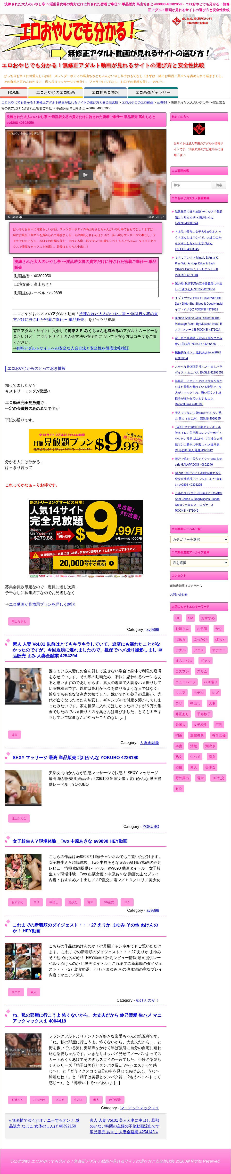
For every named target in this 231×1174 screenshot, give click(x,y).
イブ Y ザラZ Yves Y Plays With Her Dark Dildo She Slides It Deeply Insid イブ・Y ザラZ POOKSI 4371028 (199, 303)
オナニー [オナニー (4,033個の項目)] (219, 650)
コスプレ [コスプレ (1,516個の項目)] (182, 671)
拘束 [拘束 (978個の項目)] (178, 735)
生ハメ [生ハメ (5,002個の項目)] (195, 757)
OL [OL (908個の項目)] (177, 618)
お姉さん (17, 1100)
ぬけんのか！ (147, 1000)
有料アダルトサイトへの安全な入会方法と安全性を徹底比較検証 (72, 348)
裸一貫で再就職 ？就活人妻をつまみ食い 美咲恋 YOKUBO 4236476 (198, 341)
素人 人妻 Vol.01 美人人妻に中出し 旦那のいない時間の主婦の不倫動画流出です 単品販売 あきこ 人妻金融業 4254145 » (125, 1126)
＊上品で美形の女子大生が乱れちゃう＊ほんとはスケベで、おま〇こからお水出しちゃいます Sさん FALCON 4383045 (198, 240)
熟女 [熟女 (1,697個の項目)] (178, 757)
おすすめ (17, 902)
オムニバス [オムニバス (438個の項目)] (183, 661)
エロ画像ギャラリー (152, 92)
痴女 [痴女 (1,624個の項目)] (212, 757)
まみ (14, 734)
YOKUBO (151, 827)
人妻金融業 (149, 743)
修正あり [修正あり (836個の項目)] (182, 714)
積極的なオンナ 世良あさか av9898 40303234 (198, 355)
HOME (14, 92)
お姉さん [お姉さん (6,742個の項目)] (182, 629)
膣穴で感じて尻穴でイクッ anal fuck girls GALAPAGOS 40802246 (198, 461)
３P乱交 (108, 902)
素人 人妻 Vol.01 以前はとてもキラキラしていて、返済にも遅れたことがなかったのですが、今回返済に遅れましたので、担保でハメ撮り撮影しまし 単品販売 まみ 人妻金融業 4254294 (87, 650)
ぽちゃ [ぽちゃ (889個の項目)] (220, 639)
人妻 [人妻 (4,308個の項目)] (212, 703)
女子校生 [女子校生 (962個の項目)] (200, 725)
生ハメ (78, 1100)
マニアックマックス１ (139, 1108)
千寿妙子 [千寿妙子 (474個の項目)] (204, 714)
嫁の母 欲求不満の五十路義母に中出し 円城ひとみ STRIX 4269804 (198, 286)
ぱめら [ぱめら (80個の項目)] (180, 639)
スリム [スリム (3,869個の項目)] (202, 671)
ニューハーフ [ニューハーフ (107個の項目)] (185, 682)
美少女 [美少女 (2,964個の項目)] (210, 767)
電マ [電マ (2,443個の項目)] (200, 778)
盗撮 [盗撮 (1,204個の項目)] (178, 767)
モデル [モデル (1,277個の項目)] (199, 693)
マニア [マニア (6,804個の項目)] (180, 693)
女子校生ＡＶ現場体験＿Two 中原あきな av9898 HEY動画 (70, 841)
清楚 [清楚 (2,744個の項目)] (193, 746)
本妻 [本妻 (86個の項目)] (178, 746)
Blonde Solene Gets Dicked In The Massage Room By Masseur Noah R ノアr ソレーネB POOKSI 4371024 (198, 323)
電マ (90, 902)
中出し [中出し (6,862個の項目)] (195, 703)
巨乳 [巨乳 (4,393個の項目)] (218, 725)
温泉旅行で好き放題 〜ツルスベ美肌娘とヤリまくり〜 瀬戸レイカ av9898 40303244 (198, 217)
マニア (16, 992)
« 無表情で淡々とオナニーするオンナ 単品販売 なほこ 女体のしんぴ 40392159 (44, 1123)
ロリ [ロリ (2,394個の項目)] (178, 703)
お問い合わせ (179, 594)
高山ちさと (19, 621)
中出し (54, 902)
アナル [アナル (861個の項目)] (180, 650)
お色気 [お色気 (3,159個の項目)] (202, 629)
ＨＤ (127, 902)
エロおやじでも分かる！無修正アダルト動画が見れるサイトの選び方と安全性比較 (59, 102)
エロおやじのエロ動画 (55, 92)
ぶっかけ (39, 1100)
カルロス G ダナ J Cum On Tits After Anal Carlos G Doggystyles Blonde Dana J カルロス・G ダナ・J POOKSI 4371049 (198, 502)
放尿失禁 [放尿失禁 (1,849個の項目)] (197, 735)
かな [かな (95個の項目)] (218, 629)
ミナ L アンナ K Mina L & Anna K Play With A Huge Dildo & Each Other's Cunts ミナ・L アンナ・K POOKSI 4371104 (196, 266)
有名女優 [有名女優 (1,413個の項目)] (219, 735)
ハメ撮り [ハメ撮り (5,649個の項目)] (210, 682)
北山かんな (19, 818)
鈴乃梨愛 (115, 1100)
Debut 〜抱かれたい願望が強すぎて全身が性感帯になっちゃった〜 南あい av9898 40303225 (198, 478)
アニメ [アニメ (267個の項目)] (199, 650)
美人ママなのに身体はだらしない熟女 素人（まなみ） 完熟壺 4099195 (198, 415)
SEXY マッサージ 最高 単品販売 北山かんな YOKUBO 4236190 (75, 757)
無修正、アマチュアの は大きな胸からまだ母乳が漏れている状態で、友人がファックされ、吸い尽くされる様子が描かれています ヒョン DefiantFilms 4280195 (198, 392)
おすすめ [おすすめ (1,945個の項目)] (208, 618)
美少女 (72, 902)
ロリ (36, 902)
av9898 (162, 102)
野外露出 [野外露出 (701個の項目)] (182, 778)
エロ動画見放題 (105, 92)
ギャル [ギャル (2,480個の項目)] (205, 661)
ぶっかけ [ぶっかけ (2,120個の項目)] (200, 639)
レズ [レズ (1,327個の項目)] (215, 693)
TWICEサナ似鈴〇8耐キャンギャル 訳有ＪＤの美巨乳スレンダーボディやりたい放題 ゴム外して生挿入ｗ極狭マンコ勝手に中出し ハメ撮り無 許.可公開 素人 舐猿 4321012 (198, 438)
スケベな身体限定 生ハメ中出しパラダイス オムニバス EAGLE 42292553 (199, 369)
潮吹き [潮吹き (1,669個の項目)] (210, 746)
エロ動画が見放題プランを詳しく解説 (42, 604)
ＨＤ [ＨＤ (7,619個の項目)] (178, 789)
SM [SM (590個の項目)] (190, 618)
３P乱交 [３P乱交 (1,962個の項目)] (218, 778)
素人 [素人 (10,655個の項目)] (193, 767)
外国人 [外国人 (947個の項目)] (180, 725)
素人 (33, 992)
